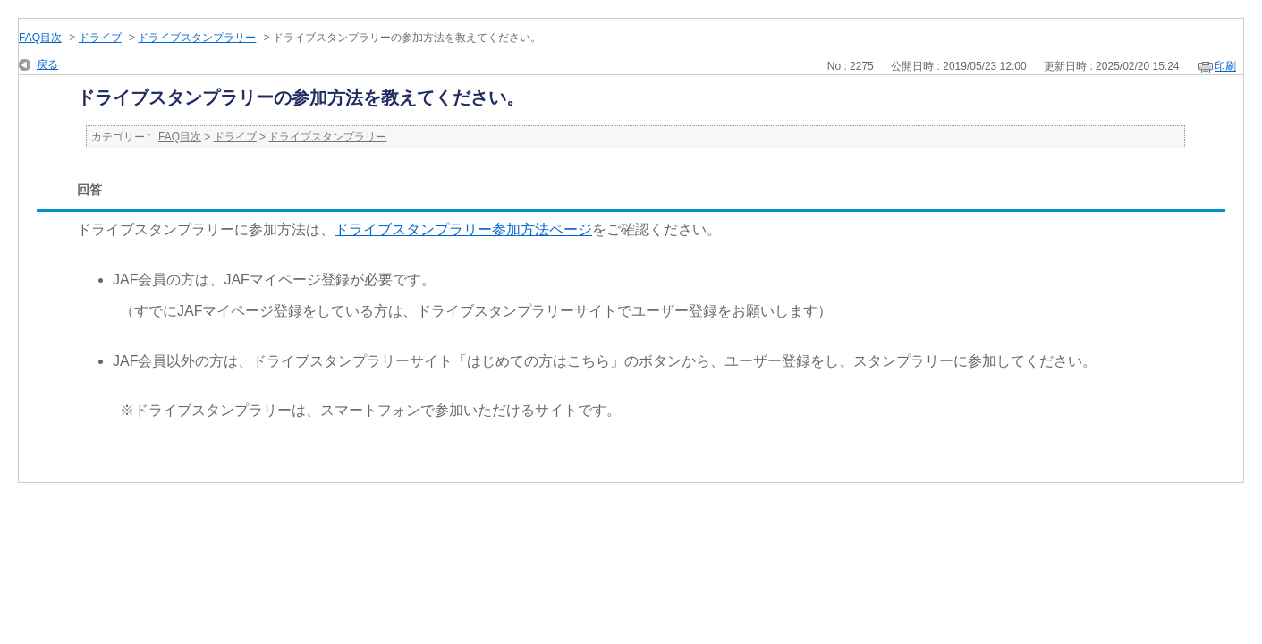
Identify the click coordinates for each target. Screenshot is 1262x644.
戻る (47, 64)
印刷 (1225, 66)
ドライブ (100, 37)
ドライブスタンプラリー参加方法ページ (463, 229)
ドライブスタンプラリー (197, 37)
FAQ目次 (40, 37)
